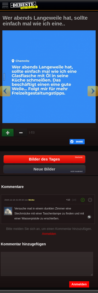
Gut (8, 133)
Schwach (21, 133)
